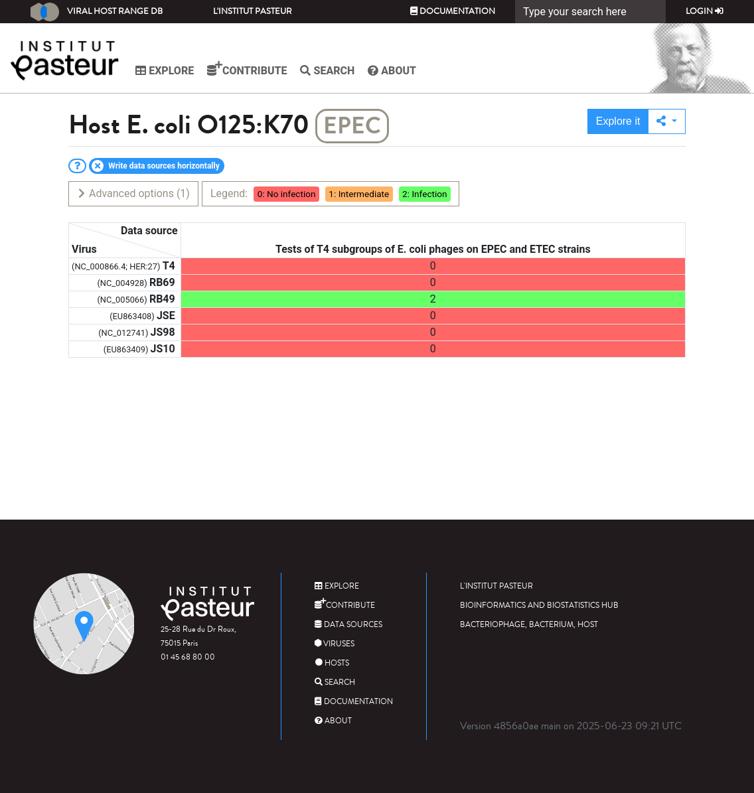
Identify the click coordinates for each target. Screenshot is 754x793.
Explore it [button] (618, 121)
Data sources (348, 624)
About (394, 70)
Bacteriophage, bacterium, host (529, 624)
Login (704, 11)
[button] (667, 121)
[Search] (590, 11)
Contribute (249, 69)
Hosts (332, 663)
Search (329, 70)
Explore (166, 70)
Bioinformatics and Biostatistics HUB (539, 605)
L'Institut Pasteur (252, 11)
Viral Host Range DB (97, 12)
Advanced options (133, 193)
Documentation (452, 11)
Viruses (334, 644)
